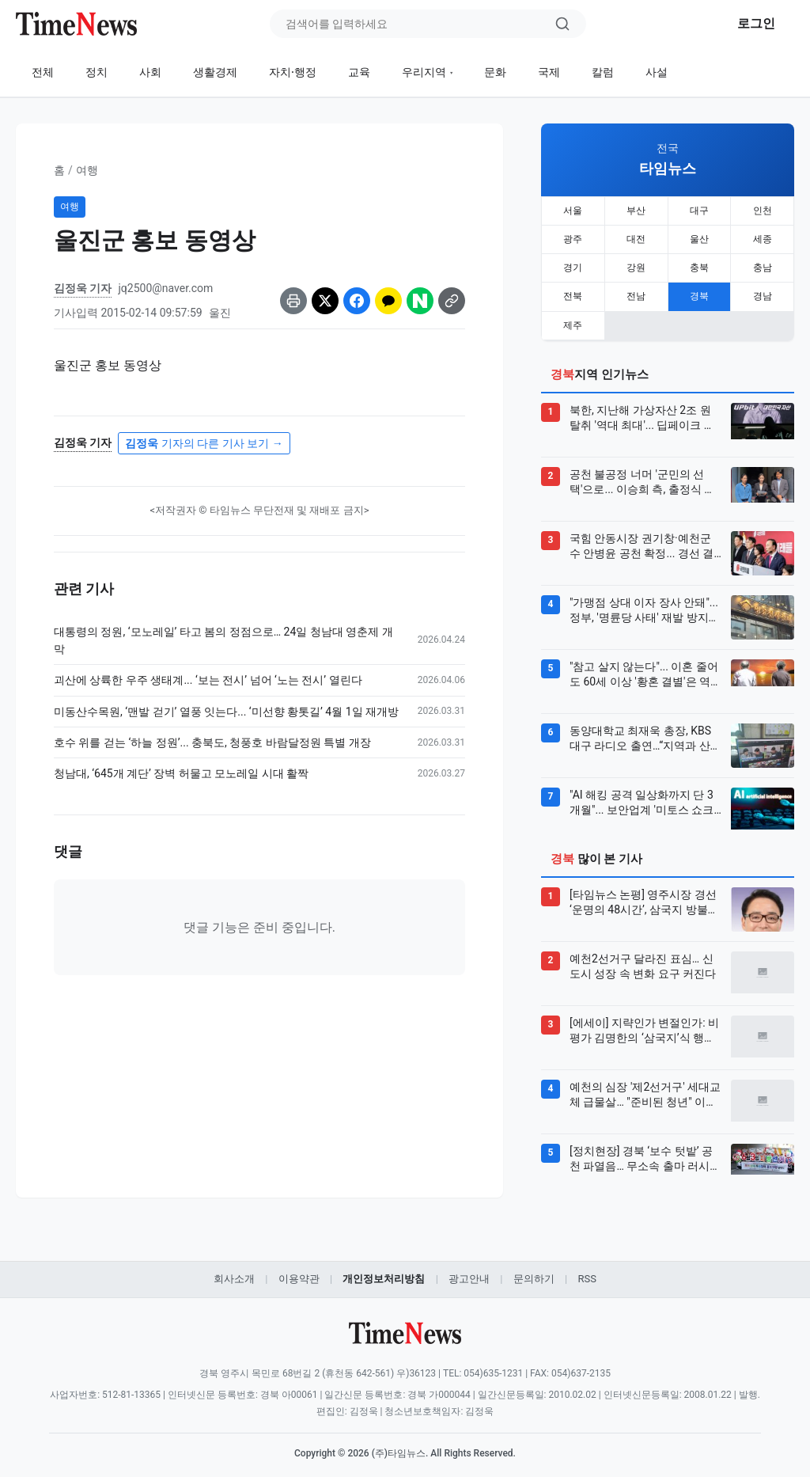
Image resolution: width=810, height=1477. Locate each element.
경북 (699, 290)
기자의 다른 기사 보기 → (203, 443)
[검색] (562, 23)
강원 (635, 263)
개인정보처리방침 (384, 1270)
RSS (586, 1270)
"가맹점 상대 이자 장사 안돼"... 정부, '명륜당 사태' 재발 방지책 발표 (645, 602)
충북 (699, 263)
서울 (572, 209)
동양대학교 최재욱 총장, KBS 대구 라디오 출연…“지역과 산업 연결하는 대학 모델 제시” (645, 731)
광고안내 (469, 1270)
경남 (762, 290)
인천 (762, 209)
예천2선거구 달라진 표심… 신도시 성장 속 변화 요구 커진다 (643, 958)
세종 (762, 236)
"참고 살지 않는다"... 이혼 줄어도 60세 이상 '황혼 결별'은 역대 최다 (645, 666)
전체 (43, 72)
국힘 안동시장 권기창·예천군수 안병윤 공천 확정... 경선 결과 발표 (641, 538)
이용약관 (299, 1270)
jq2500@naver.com (165, 288)
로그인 (756, 23)
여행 (87, 170)
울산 (699, 236)
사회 (150, 72)
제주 (572, 317)
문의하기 (534, 1270)
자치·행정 (292, 72)
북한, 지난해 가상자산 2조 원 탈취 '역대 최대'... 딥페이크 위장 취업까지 (642, 410)
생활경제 (215, 72)
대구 (699, 209)
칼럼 (603, 72)
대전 (635, 236)
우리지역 (424, 72)
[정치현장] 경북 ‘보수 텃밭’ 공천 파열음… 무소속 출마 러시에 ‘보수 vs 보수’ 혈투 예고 (645, 1151)
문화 (495, 72)
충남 (762, 263)
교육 (359, 72)
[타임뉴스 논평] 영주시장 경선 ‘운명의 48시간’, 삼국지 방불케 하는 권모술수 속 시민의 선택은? (644, 894)
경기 (572, 263)
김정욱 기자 (83, 288)
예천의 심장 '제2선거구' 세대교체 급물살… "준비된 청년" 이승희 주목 (645, 1087)
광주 (572, 236)
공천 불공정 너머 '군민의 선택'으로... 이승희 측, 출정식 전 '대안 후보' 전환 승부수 (642, 474)
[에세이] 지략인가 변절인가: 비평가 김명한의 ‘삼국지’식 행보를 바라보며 (644, 1023)
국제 (549, 72)
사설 (656, 72)
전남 (635, 290)
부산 (635, 209)
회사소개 (234, 1270)
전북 (572, 290)
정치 (96, 72)
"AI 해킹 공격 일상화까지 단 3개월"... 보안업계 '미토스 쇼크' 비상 (643, 795)
